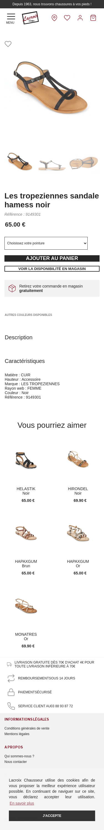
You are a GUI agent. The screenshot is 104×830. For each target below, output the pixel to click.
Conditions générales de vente (26, 728)
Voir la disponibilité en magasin (52, 269)
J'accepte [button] (52, 816)
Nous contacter (15, 762)
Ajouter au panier (52, 258)
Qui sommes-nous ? (19, 756)
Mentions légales (16, 734)
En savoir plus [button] (22, 803)
